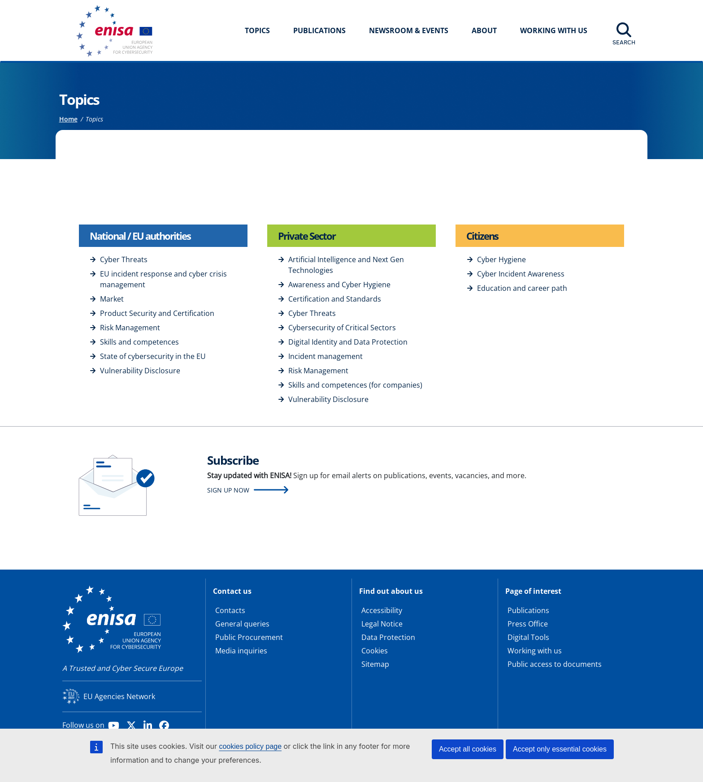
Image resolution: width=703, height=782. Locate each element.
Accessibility (381, 610)
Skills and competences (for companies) (355, 385)
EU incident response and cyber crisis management (163, 279)
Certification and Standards (334, 299)
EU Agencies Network (119, 696)
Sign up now (228, 490)
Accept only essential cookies (560, 749)
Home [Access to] (68, 119)
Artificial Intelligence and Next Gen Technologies (346, 265)
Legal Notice (382, 624)
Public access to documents (555, 664)
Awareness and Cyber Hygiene (339, 284)
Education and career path (522, 288)
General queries (242, 624)
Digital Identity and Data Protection (348, 342)
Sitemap (375, 664)
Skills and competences (139, 342)
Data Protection (388, 637)
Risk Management (130, 328)
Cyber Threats (124, 259)
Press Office (528, 624)
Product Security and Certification (157, 313)
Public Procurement (249, 637)
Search (623, 42)
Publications (319, 30)
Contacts (230, 610)
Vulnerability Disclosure (140, 371)
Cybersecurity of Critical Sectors (342, 328)
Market (112, 299)
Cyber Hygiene (501, 259)
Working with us (535, 651)
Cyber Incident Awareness (520, 274)
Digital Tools (528, 637)
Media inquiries (241, 651)
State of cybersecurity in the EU (153, 356)
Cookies (374, 651)
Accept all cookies (467, 749)
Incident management (325, 356)
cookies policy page (250, 746)
